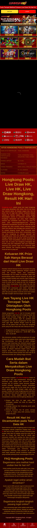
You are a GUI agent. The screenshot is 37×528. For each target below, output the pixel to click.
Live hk (17, 313)
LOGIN (27, 11)
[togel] (9, 30)
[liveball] (28, 54)
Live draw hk (15, 286)
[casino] (28, 42)
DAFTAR (9, 11)
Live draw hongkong (22, 377)
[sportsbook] (9, 42)
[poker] (9, 54)
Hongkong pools (7, 207)
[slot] (28, 30)
